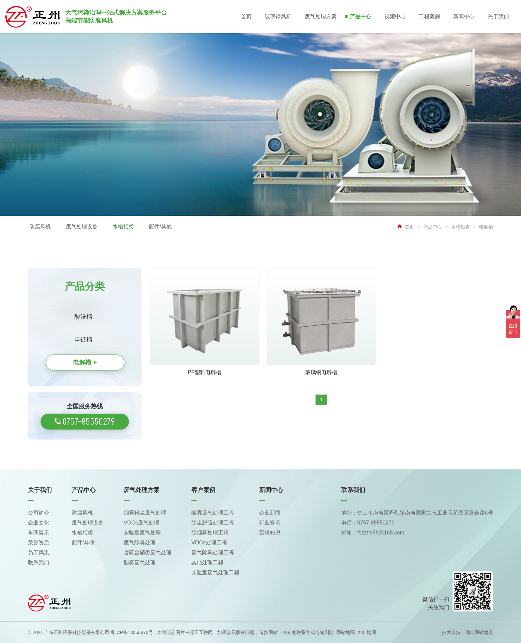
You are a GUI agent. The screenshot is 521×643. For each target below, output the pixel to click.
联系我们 (38, 562)
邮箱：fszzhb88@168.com (372, 532)
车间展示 (38, 532)
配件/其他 (160, 226)
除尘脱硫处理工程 (212, 522)
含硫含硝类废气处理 (147, 552)
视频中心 (394, 16)
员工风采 (38, 552)
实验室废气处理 (142, 532)
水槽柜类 (123, 226)
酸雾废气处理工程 (212, 513)
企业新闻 (269, 513)
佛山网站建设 (479, 632)
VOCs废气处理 (141, 522)
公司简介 (38, 513)
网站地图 (345, 632)
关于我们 (498, 16)
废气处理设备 (82, 226)
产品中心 (360, 16)
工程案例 (429, 16)
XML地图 (367, 632)
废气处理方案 (320, 16)
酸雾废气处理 (140, 562)
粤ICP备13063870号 (132, 632)
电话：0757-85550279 (367, 522)
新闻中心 (463, 16)
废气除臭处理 (140, 542)
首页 (246, 16)
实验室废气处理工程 (215, 572)
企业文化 (38, 522)
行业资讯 (269, 522)
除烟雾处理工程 (210, 532)
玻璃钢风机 (277, 16)
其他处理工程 (207, 562)
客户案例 (203, 490)
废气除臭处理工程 (212, 552)
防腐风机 (40, 226)
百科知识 (269, 532)
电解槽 (486, 226)
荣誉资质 (38, 542)
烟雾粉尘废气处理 (145, 513)
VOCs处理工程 (209, 542)
